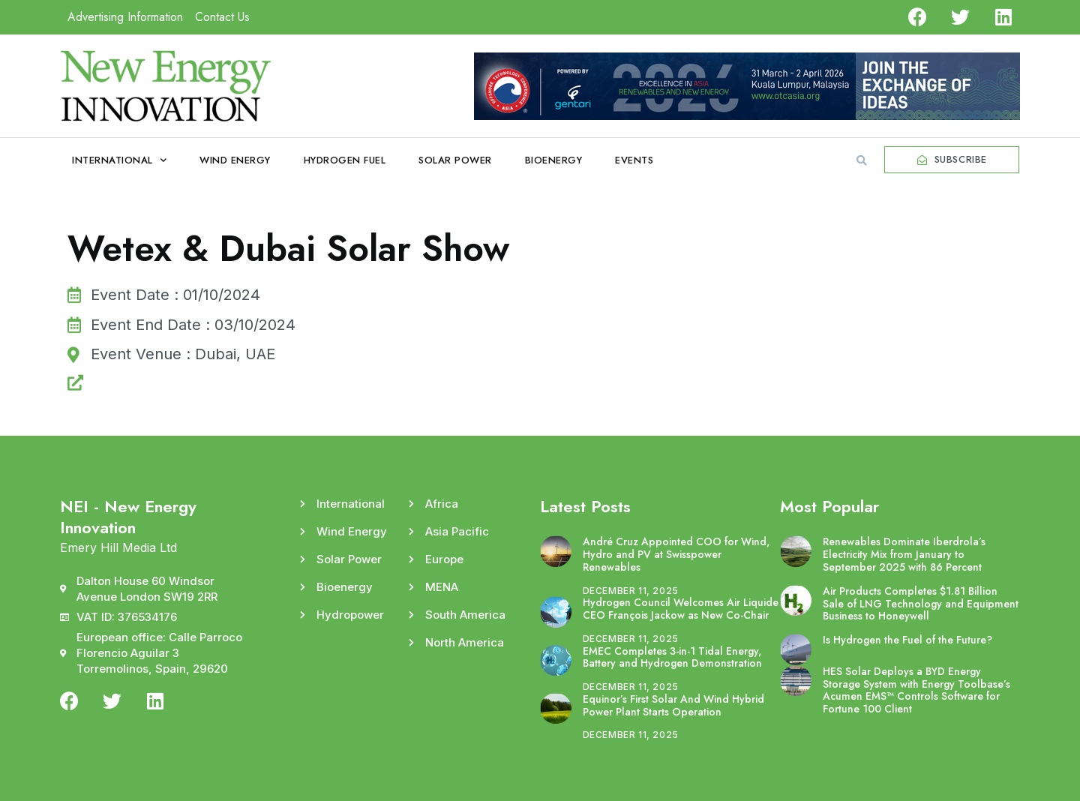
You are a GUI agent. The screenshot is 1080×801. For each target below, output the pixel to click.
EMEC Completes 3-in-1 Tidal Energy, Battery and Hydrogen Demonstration (672, 657)
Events (634, 160)
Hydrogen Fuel (345, 160)
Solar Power (455, 160)
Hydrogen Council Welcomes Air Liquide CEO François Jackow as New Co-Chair (680, 608)
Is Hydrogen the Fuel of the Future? (907, 639)
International (119, 160)
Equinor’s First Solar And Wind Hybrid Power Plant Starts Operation (673, 705)
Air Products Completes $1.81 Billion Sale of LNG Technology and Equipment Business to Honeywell (920, 604)
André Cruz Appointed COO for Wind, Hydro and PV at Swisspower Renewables (676, 554)
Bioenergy (554, 160)
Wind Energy (235, 160)
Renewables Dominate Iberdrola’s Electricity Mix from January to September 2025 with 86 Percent (904, 554)
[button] (862, 160)
